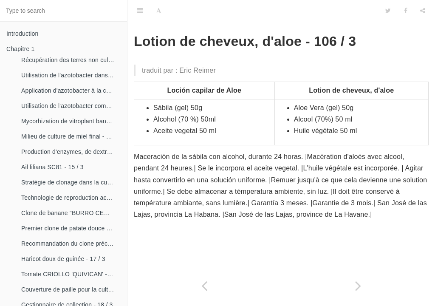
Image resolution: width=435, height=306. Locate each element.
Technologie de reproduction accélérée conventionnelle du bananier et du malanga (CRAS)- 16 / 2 (71, 197)
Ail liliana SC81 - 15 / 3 (52, 167)
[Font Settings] (159, 10)
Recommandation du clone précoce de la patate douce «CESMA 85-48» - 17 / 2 (71, 243)
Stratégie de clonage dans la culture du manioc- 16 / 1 (71, 182)
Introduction (22, 33)
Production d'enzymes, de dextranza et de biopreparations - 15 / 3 (71, 151)
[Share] (423, 10)
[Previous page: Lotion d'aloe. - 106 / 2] (204, 285)
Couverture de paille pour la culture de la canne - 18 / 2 (71, 289)
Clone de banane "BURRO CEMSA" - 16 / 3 (71, 213)
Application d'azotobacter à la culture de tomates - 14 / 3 (71, 90)
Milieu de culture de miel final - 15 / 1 (71, 136)
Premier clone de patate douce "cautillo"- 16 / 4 (71, 228)
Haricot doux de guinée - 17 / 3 (63, 258)
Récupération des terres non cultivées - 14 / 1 (71, 60)
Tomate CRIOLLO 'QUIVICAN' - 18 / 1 (71, 274)
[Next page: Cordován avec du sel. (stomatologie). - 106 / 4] (358, 285)
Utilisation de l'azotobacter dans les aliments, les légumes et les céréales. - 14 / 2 (71, 75)
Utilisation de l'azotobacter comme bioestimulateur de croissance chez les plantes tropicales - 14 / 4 (71, 105)
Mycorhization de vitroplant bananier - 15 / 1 (71, 121)
